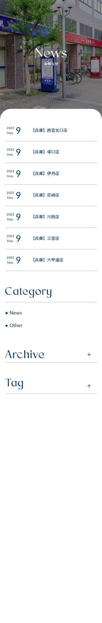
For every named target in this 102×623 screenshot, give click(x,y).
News (16, 313)
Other (16, 325)
